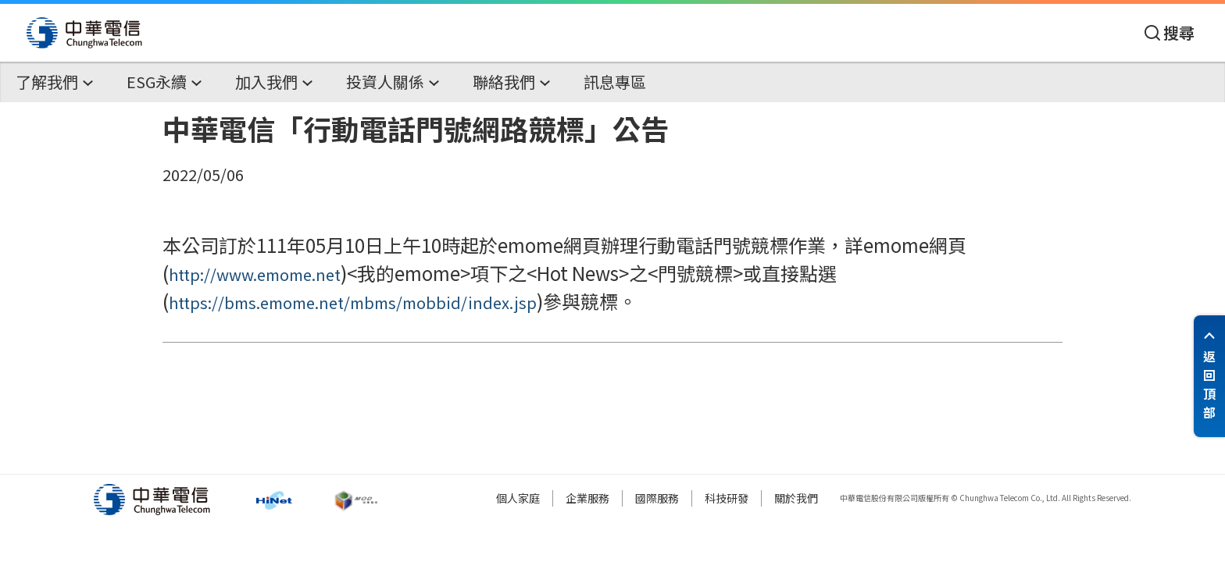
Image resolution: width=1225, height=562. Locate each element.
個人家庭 (518, 498)
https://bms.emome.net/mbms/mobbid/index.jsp (353, 302)
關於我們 (796, 498)
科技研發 (726, 498)
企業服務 (587, 498)
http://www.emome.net (255, 274)
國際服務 (657, 498)
